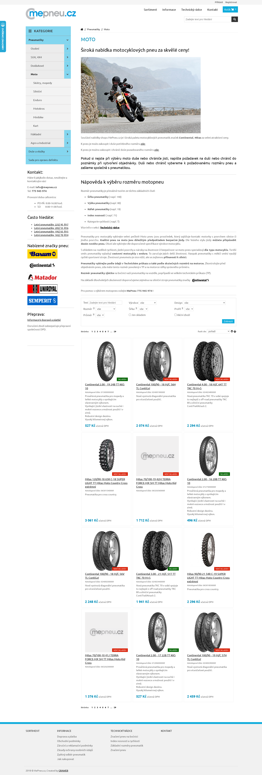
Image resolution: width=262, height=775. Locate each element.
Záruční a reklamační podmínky (75, 745)
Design (178, 302)
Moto (107, 29)
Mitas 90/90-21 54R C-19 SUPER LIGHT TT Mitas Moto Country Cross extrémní (208, 577)
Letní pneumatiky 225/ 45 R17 (51, 224)
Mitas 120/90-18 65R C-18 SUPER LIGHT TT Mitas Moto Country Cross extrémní (106, 482)
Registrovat (231, 2)
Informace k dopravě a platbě (44, 319)
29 (115, 331)
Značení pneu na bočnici (124, 736)
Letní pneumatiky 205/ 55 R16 (51, 227)
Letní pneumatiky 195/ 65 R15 (51, 231)
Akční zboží (182, 314)
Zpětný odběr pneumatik (71, 754)
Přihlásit (219, 2)
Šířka (132, 308)
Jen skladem (137, 314)
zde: (143, 143)
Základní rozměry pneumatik (127, 745)
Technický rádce (191, 9)
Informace (169, 9)
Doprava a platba (67, 736)
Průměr (87, 315)
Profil (177, 308)
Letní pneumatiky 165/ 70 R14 (51, 234)
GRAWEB (63, 770)
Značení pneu (118, 749)
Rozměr (87, 308)
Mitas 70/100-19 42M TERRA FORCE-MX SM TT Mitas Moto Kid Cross (156, 482)
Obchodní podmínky (68, 740)
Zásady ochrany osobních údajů (75, 749)
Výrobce (133, 302)
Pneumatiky (93, 29)
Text (85, 302)
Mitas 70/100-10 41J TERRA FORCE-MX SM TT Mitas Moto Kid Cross (105, 658)
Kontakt (212, 9)
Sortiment (150, 9)
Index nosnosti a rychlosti (125, 740)
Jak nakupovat (65, 758)
